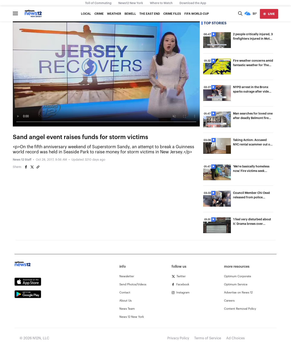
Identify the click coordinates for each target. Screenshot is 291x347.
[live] (269, 14)
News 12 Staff (22, 159)
